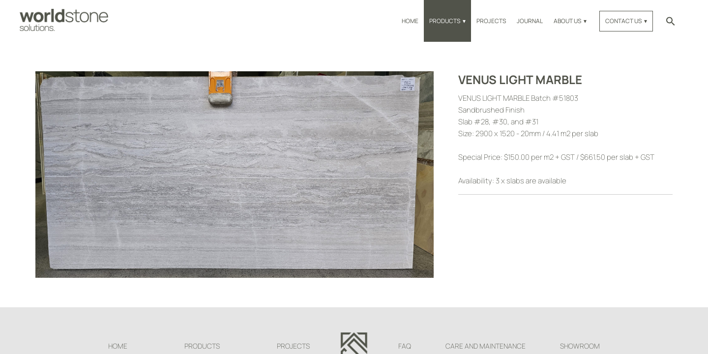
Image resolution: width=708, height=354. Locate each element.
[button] (670, 21)
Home (410, 21)
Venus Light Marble (520, 79)
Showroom (580, 346)
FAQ (404, 346)
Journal (530, 21)
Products (444, 21)
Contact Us (623, 21)
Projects (491, 21)
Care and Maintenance (485, 346)
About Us (567, 21)
